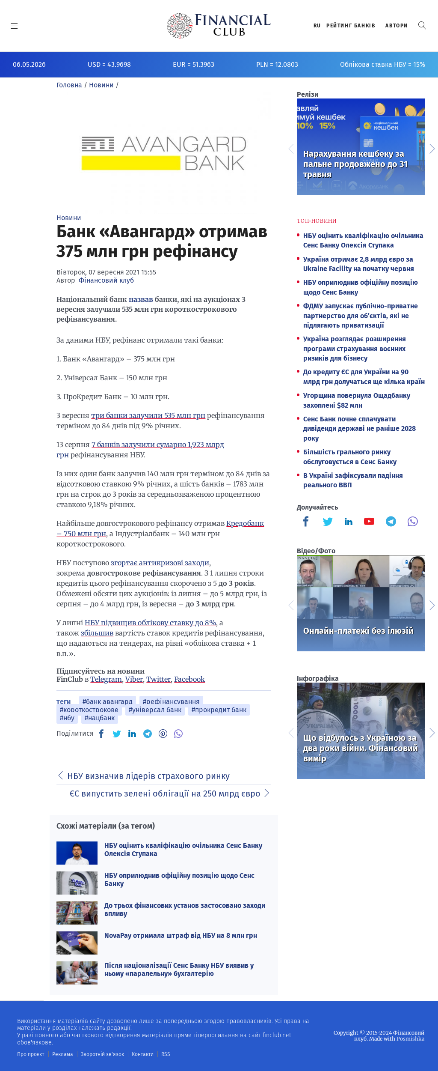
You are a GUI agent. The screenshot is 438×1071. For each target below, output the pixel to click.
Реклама (62, 1054)
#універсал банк (155, 710)
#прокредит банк (219, 710)
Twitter (158, 679)
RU (317, 26)
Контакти (143, 1054)
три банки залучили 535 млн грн (148, 415)
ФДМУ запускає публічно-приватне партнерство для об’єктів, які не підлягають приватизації (360, 315)
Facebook (189, 679)
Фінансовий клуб (106, 280)
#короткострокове (89, 710)
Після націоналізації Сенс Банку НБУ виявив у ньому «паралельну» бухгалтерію (179, 969)
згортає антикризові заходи (160, 562)
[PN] (163, 733)
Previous (290, 147)
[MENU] (14, 26)
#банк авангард (108, 702)
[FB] (101, 733)
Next (431, 147)
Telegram (106, 679)
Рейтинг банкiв (350, 26)
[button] (422, 25)
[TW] (116, 733)
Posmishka (410, 1038)
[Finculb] (307, 522)
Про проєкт (30, 1054)
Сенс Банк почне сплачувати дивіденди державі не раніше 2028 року (359, 428)
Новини (68, 218)
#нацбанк (100, 718)
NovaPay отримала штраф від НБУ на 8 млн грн (180, 935)
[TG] (147, 733)
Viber (134, 679)
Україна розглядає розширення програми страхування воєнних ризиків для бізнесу (354, 348)
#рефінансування (171, 702)
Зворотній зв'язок (102, 1054)
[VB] (178, 733)
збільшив (97, 633)
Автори (396, 26)
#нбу (67, 718)
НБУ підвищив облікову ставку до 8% (150, 622)
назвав (142, 299)
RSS (165, 1054)
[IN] (132, 734)
